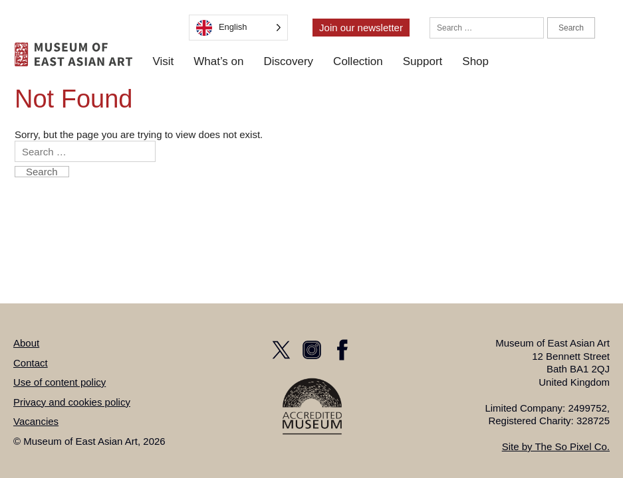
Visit (163, 61)
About (26, 343)
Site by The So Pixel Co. (556, 446)
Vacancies (36, 421)
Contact (30, 362)
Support (423, 61)
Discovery (288, 61)
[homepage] (73, 54)
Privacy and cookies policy (71, 402)
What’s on (218, 61)
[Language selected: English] (238, 27)
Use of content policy (59, 382)
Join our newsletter (361, 27)
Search (571, 28)
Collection (358, 61)
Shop (475, 61)
